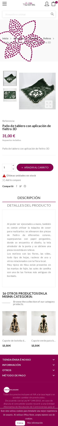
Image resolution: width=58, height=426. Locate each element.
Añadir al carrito (36, 167)
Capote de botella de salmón (14, 340)
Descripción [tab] (28, 198)
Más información (35, 423)
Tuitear (20, 186)
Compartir (16, 186)
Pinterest (25, 186)
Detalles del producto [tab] (29, 205)
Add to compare (11, 180)
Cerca (20, 423)
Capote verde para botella (43, 340)
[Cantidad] (7, 167)
